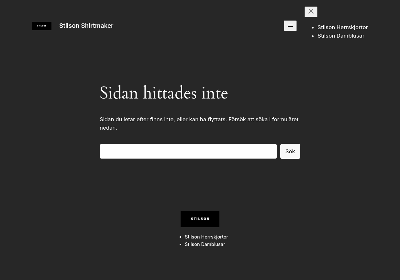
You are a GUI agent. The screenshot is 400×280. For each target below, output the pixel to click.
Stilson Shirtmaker (86, 25)
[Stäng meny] (311, 11)
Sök (290, 151)
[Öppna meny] (290, 25)
